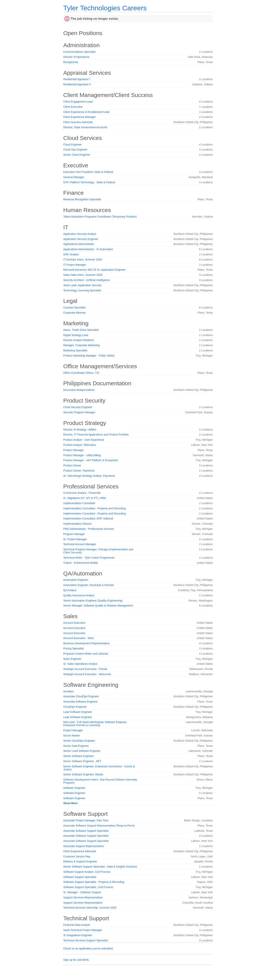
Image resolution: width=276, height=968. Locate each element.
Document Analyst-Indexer (79, 389)
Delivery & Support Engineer (80, 861)
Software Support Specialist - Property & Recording (93, 881)
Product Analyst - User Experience (83, 439)
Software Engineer (74, 787)
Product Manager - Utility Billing (82, 455)
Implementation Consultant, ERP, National (88, 518)
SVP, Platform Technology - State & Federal (89, 182)
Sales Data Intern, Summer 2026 (82, 274)
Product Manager (73, 450)
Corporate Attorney (74, 312)
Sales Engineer (72, 658)
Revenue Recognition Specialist (82, 199)
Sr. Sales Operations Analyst (80, 663)
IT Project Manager (74, 264)
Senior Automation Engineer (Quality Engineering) (93, 600)
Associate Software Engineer (80, 701)
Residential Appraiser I (76, 79)
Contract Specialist (74, 307)
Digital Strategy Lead (75, 335)
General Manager (73, 177)
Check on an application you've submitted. (88, 948)
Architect (68, 691)
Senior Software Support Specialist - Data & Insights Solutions (100, 866)
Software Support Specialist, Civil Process (88, 887)
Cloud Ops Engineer (75, 149)
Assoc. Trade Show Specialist (81, 329)
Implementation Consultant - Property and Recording (94, 508)
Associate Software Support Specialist (86, 830)
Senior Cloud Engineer (76, 154)
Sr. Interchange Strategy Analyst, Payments (89, 475)
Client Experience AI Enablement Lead (86, 111)
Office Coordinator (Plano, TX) (81, 372)
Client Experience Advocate (79, 851)
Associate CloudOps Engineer (81, 696)
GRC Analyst (71, 254)
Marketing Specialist (75, 350)
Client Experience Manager (79, 116)
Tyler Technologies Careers (105, 8)
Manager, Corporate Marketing (81, 345)
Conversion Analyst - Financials (82, 492)
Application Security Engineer (80, 239)
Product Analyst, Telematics (79, 444)
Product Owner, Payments (78, 470)
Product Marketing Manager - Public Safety (88, 355)
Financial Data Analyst (76, 924)
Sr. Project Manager (75, 539)
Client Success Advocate (78, 122)
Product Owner (72, 465)
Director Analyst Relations (78, 340)
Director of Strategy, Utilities (79, 429)
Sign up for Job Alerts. (76, 959)
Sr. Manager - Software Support (82, 892)
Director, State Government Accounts (85, 127)
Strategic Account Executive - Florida (85, 669)
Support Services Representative (83, 897)
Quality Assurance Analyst (78, 595)
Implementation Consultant (79, 503)
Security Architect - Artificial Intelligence (86, 280)
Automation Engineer (75, 579)
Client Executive (72, 106)
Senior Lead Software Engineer (82, 750)
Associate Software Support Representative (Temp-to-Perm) (99, 825)
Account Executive (74, 622)
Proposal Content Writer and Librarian (85, 653)
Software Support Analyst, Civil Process (86, 871)
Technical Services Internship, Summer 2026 (89, 907)
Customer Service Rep (76, 856)
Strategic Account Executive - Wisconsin (87, 674)
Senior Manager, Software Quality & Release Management (98, 605)
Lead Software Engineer (77, 711)
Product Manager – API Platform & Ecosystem (90, 460)
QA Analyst (69, 590)
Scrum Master (71, 735)
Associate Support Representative (83, 846)
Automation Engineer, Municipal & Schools (88, 585)
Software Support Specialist (79, 876)
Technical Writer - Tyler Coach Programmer (89, 557)
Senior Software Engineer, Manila (83, 774)
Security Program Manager (79, 412)
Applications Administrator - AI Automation (88, 249)
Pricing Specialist (73, 648)
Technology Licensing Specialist (82, 290)
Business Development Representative (86, 643)
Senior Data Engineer (76, 745)
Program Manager (74, 534)
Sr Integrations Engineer (77, 935)
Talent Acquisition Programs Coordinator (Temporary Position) (100, 216)
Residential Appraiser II (77, 84)
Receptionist (70, 62)
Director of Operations (76, 56)
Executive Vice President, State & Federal (88, 171)
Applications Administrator (78, 244)
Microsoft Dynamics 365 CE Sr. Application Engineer (94, 269)
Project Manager (73, 730)
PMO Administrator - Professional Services (88, 528)
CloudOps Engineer (75, 706)
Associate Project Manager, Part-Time (85, 820)
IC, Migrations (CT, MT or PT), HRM (84, 498)
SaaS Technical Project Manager (82, 930)
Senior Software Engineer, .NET (82, 761)
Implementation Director (77, 523)
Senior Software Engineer (78, 756)
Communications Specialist (79, 51)
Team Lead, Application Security (82, 285)
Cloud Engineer (72, 144)
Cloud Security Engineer (77, 407)
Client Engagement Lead (78, 101)
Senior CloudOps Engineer (79, 740)
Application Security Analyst (79, 233)
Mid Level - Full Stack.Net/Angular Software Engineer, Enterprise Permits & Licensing (95, 724)
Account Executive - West (78, 638)
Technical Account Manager (79, 544)
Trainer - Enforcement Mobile (80, 562)
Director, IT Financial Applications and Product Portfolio (96, 434)
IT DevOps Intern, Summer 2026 (82, 259)
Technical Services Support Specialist (85, 940)
